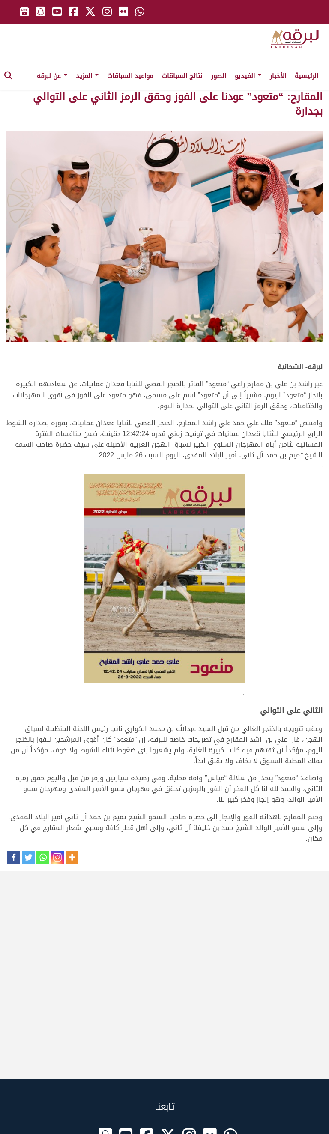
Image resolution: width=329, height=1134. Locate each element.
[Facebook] (13, 857)
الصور (218, 76)
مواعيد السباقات (130, 76)
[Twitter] (28, 857)
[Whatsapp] (42, 857)
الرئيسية (306, 76)
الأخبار (278, 76)
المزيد (87, 76)
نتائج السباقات (182, 76)
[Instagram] (57, 857)
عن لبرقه (52, 76)
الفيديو (248, 76)
